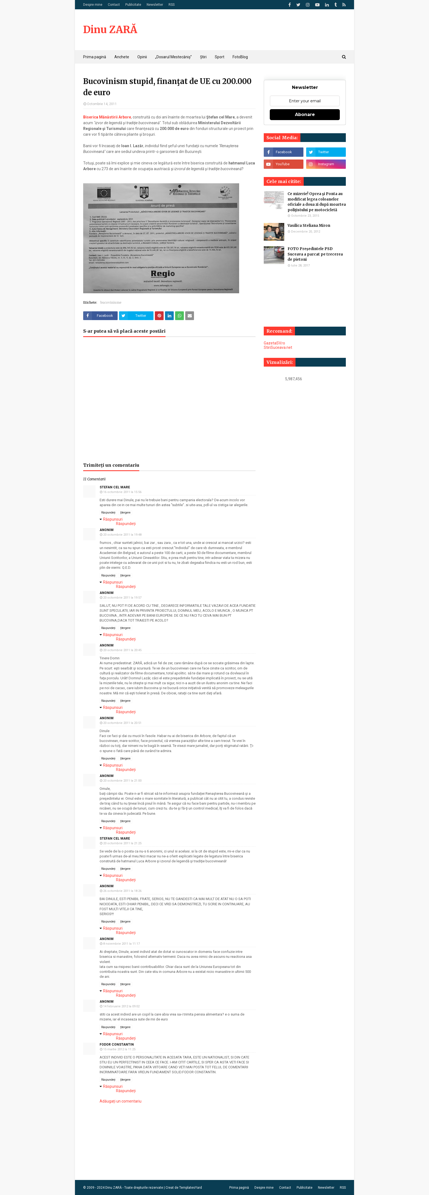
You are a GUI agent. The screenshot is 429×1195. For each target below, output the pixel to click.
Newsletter (155, 5)
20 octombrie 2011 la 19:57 (122, 597)
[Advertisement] (169, 402)
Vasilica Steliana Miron (309, 225)
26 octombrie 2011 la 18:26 (122, 891)
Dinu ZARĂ (110, 30)
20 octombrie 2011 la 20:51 (122, 723)
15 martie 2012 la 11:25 (119, 1049)
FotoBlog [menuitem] (240, 57)
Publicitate (133, 5)
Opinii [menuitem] (142, 57)
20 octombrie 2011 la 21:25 (122, 843)
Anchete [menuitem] (121, 57)
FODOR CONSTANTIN (117, 1044)
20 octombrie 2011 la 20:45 (122, 650)
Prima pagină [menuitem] (94, 57)
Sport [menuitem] (219, 57)
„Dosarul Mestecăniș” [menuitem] (173, 57)
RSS (172, 5)
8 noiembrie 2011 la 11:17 (121, 943)
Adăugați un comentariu (120, 1101)
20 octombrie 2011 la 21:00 (122, 780)
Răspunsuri (113, 519)
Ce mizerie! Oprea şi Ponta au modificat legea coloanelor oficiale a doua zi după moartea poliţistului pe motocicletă (317, 202)
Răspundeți (108, 512)
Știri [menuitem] (203, 57)
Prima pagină (239, 1188)
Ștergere (125, 512)
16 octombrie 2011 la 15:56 (122, 492)
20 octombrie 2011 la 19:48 (122, 534)
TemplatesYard (190, 1188)
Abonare (305, 114)
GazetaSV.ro (274, 343)
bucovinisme (110, 302)
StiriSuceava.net (278, 347)
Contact (114, 5)
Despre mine (92, 5)
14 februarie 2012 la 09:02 (121, 1006)
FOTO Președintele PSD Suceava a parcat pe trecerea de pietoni (315, 254)
